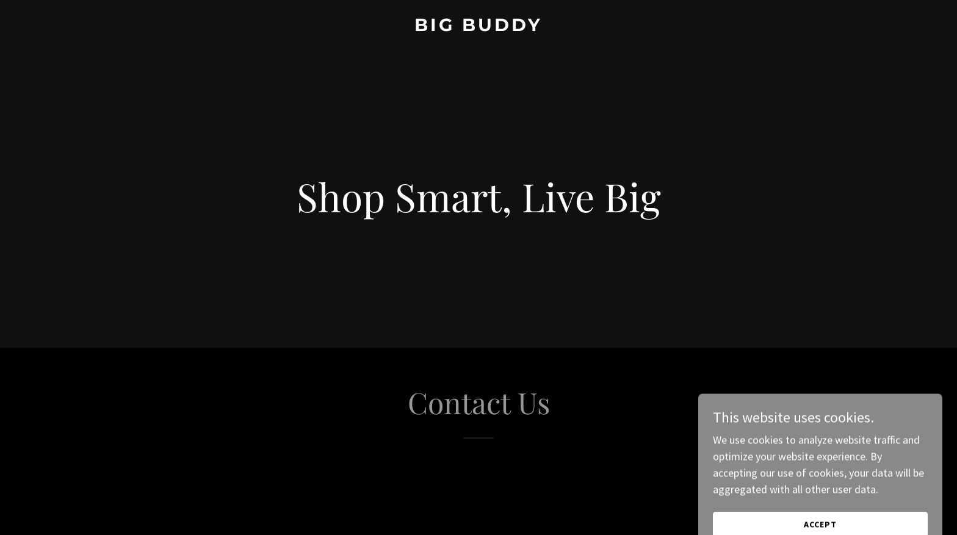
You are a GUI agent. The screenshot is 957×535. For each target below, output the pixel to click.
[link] (478, 27)
